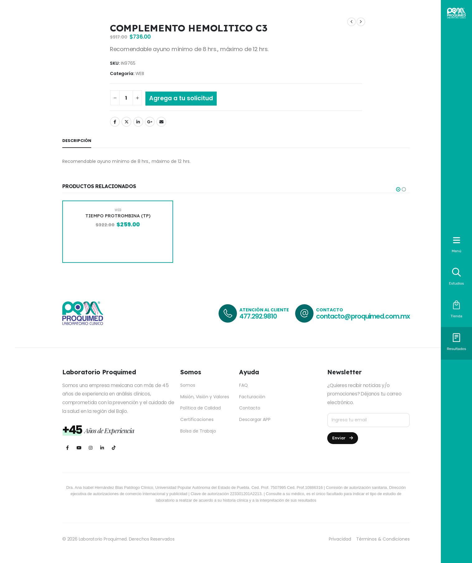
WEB (139, 74)
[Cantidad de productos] (126, 97)
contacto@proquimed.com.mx (363, 316)
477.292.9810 (257, 316)
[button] (398, 189)
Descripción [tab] (76, 141)
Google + (150, 122)
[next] (360, 21)
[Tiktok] (113, 448)
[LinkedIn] (102, 448)
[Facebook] (67, 448)
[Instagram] (90, 448)
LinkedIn (138, 122)
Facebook (115, 122)
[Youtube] (79, 448)
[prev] (351, 21)
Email (161, 122)
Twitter (126, 122)
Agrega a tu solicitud (181, 98)
